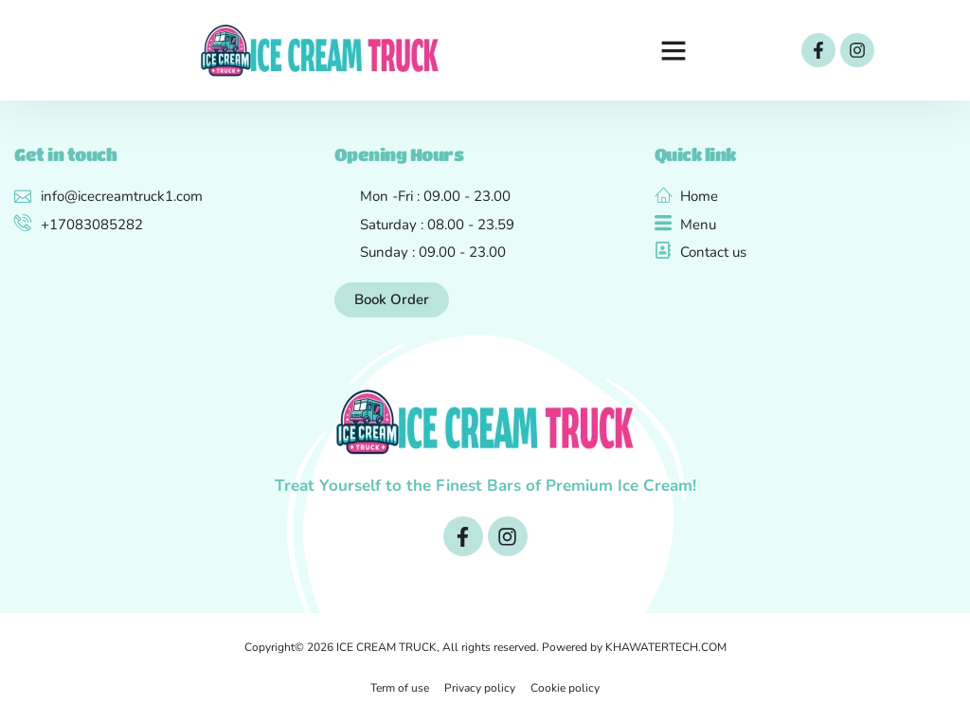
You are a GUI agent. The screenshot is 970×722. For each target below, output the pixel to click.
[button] (673, 50)
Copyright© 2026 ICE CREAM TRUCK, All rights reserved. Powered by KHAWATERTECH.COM (485, 647)
